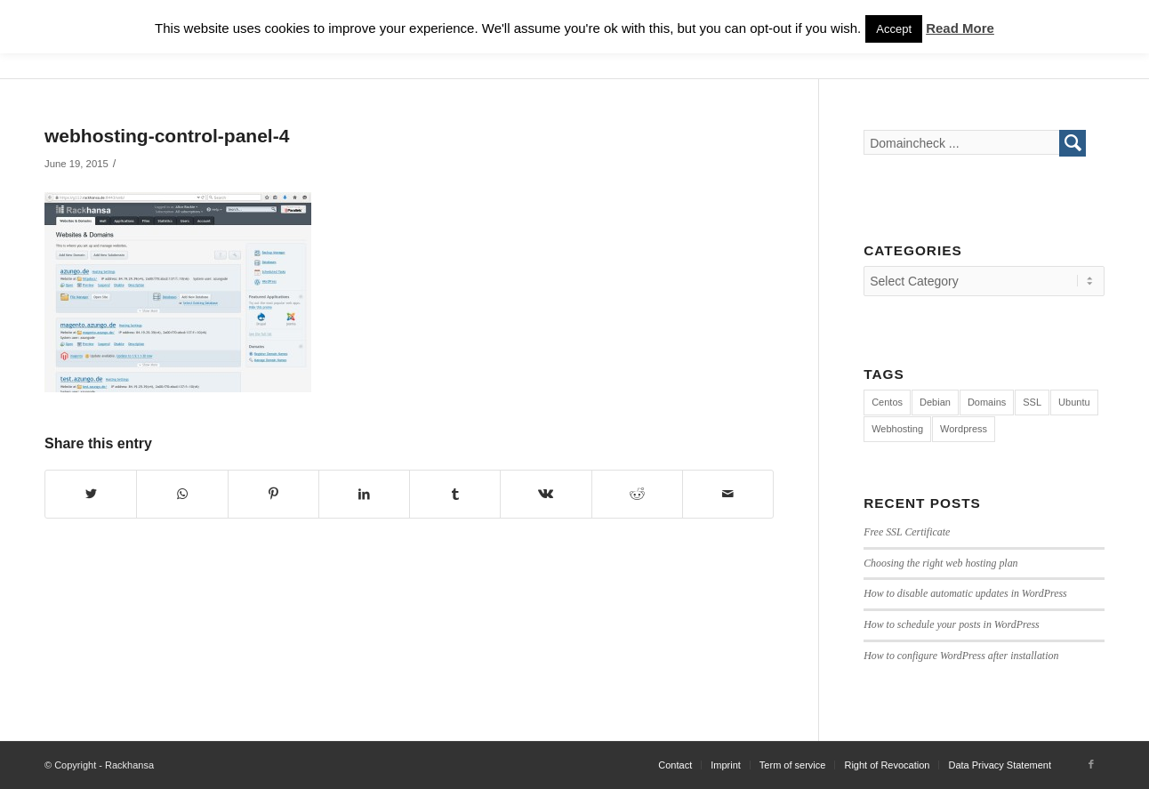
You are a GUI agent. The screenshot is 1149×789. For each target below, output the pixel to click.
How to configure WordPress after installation (961, 655)
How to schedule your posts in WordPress (952, 624)
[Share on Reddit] (637, 494)
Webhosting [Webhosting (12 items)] (897, 428)
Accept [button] (894, 29)
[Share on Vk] (546, 494)
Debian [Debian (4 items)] (935, 402)
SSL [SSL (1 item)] (1032, 402)
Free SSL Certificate (907, 532)
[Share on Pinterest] (273, 494)
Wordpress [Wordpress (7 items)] (963, 428)
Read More (960, 28)
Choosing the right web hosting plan (940, 563)
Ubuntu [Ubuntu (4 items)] (1073, 402)
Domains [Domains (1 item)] (987, 402)
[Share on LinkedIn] (364, 494)
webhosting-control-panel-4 (166, 135)
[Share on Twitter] (90, 494)
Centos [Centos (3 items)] (887, 402)
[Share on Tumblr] (455, 494)
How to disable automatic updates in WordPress (965, 593)
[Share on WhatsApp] (182, 494)
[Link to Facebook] (1091, 764)
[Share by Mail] (728, 494)
